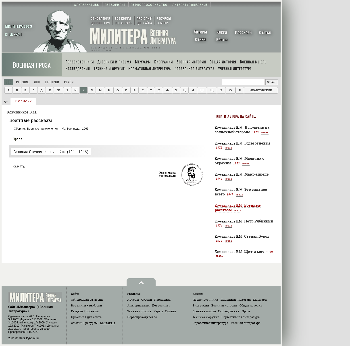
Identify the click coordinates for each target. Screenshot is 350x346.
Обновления (87, 300)
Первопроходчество (142, 317)
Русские (22, 82)
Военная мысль (204, 311)
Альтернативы (138, 305)
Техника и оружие (206, 317)
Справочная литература (210, 323)
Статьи (146, 300)
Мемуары (260, 300)
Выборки (52, 82)
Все (8, 82)
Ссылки (84, 323)
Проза (18, 139)
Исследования (228, 311)
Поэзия (170, 311)
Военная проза (32, 65)
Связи (69, 82)
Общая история (251, 305)
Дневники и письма (236, 300)
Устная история (139, 311)
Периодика (162, 300)
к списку (23, 101)
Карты (158, 311)
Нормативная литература (240, 317)
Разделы (85, 311)
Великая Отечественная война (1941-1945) (51, 151)
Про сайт (86, 317)
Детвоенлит (161, 305)
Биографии (201, 305)
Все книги (86, 305)
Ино (37, 82)
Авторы (133, 300)
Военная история (224, 305)
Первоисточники (205, 300)
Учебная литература (245, 323)
